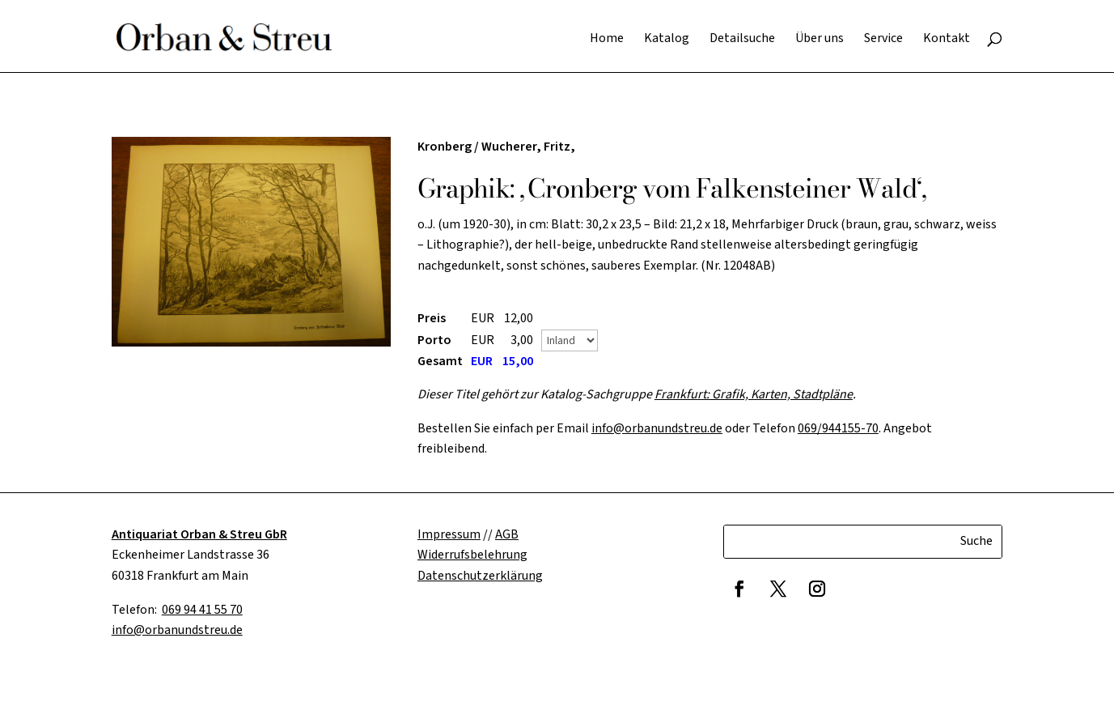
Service (883, 39)
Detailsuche (742, 39)
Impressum (449, 534)
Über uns (819, 39)
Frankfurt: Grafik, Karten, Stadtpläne (753, 394)
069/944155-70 (838, 428)
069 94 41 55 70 (202, 610)
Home (607, 39)
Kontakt (946, 39)
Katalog (666, 39)
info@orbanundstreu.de (656, 428)
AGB (507, 534)
